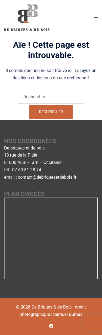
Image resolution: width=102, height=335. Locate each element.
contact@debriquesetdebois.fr (47, 177)
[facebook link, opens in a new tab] (51, 325)
